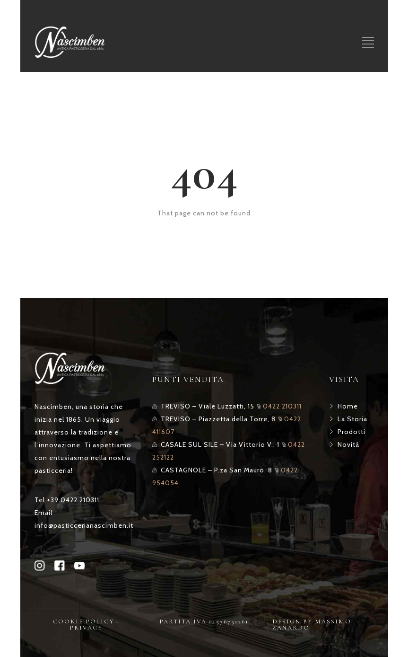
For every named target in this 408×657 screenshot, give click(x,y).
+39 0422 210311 (73, 500)
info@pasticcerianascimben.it (84, 525)
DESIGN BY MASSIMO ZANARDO (311, 624)
